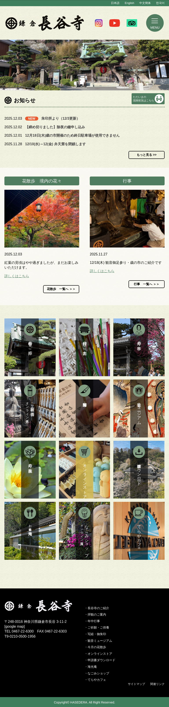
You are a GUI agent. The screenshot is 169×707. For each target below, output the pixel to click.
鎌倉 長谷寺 (44, 23)
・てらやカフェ (95, 679)
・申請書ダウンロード (99, 660)
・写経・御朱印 (95, 634)
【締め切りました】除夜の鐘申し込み (55, 127)
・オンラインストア (98, 653)
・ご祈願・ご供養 (96, 627)
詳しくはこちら (16, 276)
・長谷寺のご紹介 (96, 608)
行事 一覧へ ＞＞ (146, 284)
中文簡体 (145, 3)
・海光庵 (90, 666)
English (129, 3)
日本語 (115, 3)
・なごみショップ (96, 673)
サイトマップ (136, 684)
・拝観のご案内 (95, 614)
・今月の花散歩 (95, 647)
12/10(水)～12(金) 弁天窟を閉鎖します (55, 144)
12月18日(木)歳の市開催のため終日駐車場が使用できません (72, 135)
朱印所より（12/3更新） (60, 118)
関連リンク (157, 684)
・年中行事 (92, 621)
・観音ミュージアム (98, 640)
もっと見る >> (146, 154)
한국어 (160, 3)
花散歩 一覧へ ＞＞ (61, 289)
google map (14, 626)
